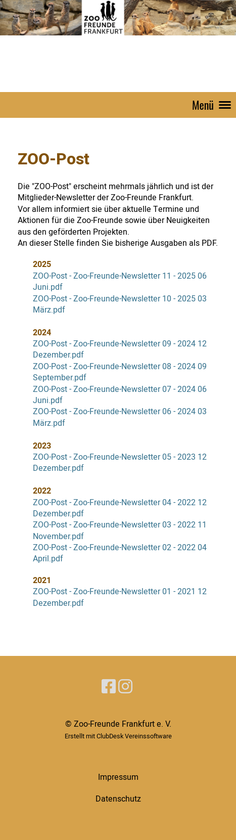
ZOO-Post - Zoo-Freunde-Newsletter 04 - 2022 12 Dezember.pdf (120, 508)
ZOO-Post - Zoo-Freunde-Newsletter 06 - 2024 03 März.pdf (120, 417)
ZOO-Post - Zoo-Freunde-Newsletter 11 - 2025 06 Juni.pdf (120, 281)
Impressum (118, 777)
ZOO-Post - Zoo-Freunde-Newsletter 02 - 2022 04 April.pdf (120, 553)
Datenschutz (118, 799)
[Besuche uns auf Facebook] (109, 687)
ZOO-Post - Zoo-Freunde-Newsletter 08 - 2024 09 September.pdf (120, 372)
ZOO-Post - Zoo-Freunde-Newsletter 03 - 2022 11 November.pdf (120, 530)
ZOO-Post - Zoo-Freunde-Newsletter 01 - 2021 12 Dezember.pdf (120, 597)
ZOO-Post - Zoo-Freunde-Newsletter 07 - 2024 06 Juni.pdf (120, 395)
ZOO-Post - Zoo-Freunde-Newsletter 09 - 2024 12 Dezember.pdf (120, 349)
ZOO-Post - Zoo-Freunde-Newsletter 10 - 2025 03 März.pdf (120, 304)
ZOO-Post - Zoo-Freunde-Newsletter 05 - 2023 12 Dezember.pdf (120, 462)
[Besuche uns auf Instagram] (125, 687)
